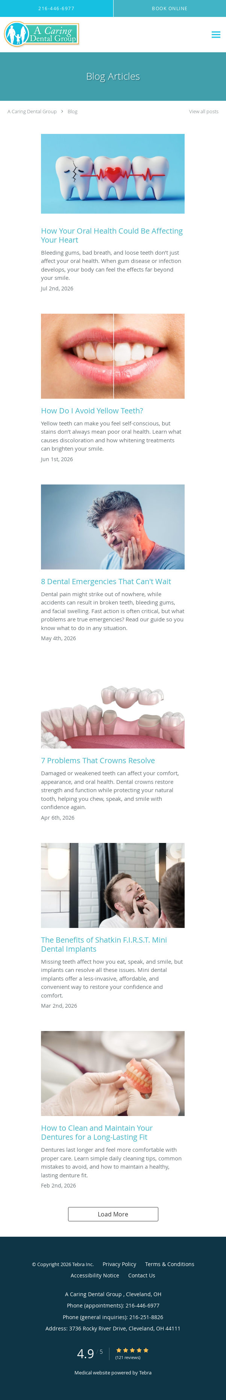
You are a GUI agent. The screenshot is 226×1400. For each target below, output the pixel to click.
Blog (72, 111)
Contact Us (141, 1275)
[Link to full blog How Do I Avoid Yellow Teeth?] (113, 366)
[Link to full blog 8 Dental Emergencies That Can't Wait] (113, 537)
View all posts (203, 111)
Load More (113, 1214)
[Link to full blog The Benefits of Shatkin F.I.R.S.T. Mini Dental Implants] (113, 900)
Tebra (145, 1372)
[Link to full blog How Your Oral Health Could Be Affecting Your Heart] (113, 191)
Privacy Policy (119, 1264)
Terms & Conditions (169, 1264)
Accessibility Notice (95, 1275)
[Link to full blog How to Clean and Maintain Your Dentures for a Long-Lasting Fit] (113, 1088)
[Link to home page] (55, 34)
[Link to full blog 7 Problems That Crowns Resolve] (113, 716)
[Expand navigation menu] (216, 35)
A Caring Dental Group (33, 111)
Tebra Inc (82, 1264)
